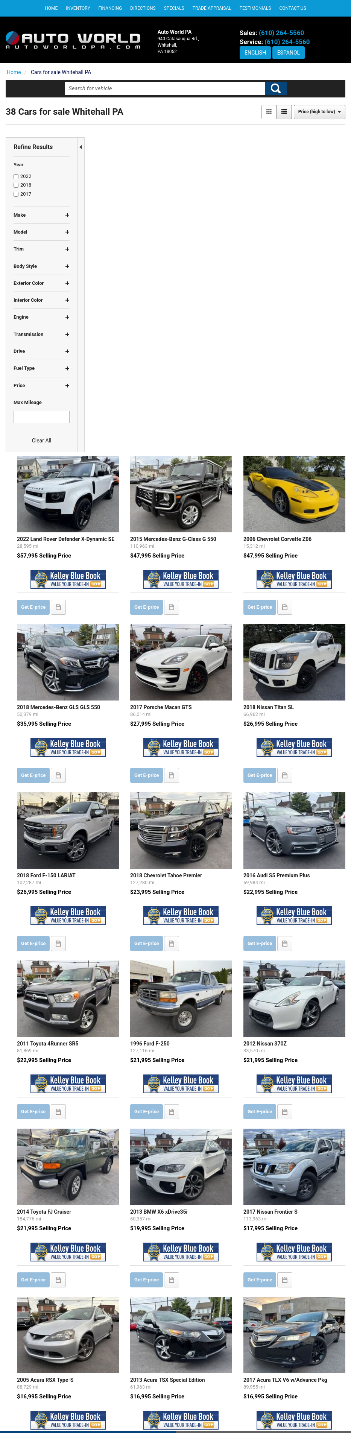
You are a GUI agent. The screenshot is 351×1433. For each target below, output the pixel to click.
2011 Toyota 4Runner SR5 (124, 667)
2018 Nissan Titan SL (292, 360)
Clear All (42, 441)
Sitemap (236, 1414)
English (255, 53)
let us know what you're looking (169, 1241)
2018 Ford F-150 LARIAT (122, 517)
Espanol (288, 53)
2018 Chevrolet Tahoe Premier (216, 517)
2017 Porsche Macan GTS (211, 360)
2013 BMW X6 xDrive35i (208, 817)
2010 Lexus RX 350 (116, 1124)
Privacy (216, 1414)
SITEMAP (192, 1400)
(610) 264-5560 (281, 32)
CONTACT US (197, 1386)
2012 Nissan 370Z (288, 667)
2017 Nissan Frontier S (294, 817)
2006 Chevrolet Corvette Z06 (301, 202)
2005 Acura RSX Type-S (121, 967)
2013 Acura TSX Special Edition (217, 967)
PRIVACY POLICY (201, 1357)
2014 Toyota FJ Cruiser (120, 817)
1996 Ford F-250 (200, 667)
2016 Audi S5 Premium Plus (300, 517)
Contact (196, 1414)
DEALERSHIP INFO (203, 1371)
